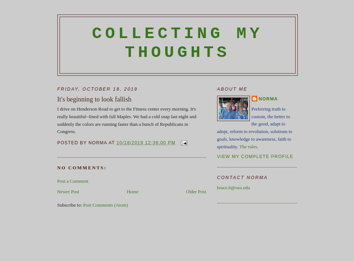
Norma (268, 99)
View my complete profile (255, 156)
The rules (248, 146)
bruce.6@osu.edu (233, 187)
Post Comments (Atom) (105, 205)
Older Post (196, 191)
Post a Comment (73, 181)
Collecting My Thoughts (177, 43)
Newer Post (68, 191)
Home (132, 191)
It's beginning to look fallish (94, 99)
